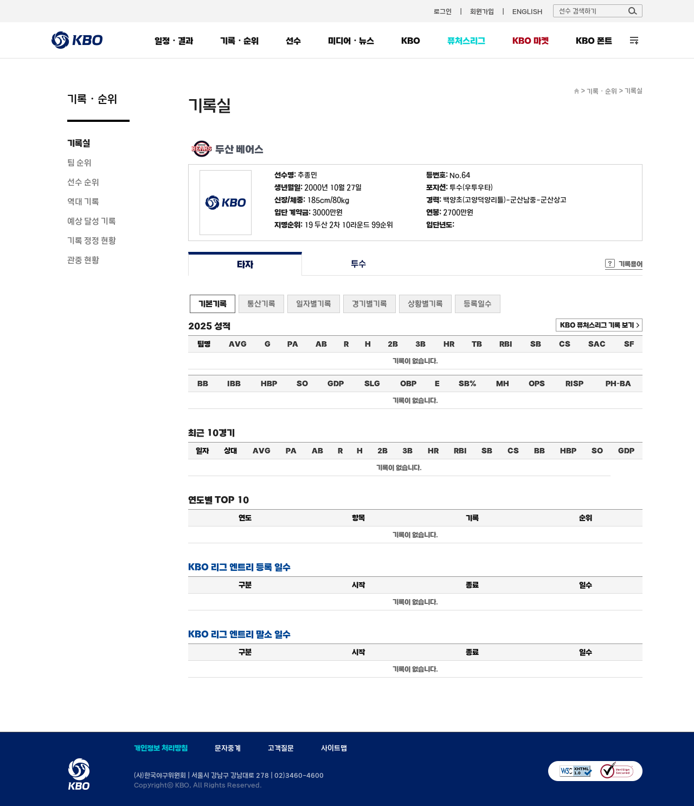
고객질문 (281, 748)
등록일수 (478, 303)
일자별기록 (313, 303)
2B (393, 344)
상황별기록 (425, 303)
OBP (408, 383)
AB (321, 344)
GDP (335, 383)
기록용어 (630, 264)
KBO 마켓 (530, 41)
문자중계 (228, 748)
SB (535, 344)
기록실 (78, 143)
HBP (269, 383)
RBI (505, 344)
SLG (372, 383)
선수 (293, 41)
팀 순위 (79, 162)
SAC (597, 344)
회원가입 (482, 11)
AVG (238, 344)
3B (420, 344)
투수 (359, 264)
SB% (467, 383)
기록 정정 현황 (91, 240)
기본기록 (212, 303)
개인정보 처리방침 (161, 748)
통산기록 (261, 303)
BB (202, 383)
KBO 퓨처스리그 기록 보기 (597, 325)
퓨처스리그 (466, 41)
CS (564, 344)
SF (629, 344)
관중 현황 (83, 260)
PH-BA (618, 383)
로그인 (443, 11)
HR (449, 344)
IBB (234, 383)
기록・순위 (239, 41)
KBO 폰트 (594, 41)
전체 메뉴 (634, 40)
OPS (537, 383)
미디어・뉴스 (351, 41)
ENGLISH (527, 11)
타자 (245, 264)
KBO (410, 41)
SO (302, 383)
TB (477, 344)
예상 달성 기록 (91, 221)
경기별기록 (369, 303)
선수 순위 (83, 182)
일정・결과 (174, 41)
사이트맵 (334, 748)
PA (292, 344)
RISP (574, 383)
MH (502, 383)
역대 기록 (83, 201)
